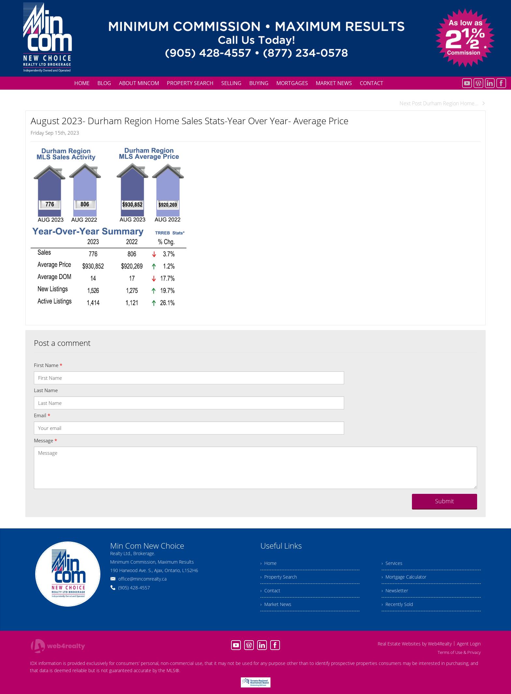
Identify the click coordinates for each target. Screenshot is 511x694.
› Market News (275, 604)
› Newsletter (395, 590)
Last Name (46, 390)
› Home (268, 563)
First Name (48, 365)
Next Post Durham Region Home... (443, 103)
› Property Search (278, 577)
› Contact (270, 590)
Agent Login (469, 644)
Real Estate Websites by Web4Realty (415, 644)
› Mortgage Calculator (404, 577)
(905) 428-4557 (134, 587)
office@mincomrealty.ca (142, 579)
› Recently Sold (397, 604)
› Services (392, 563)
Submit (444, 501)
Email (42, 415)
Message (45, 440)
